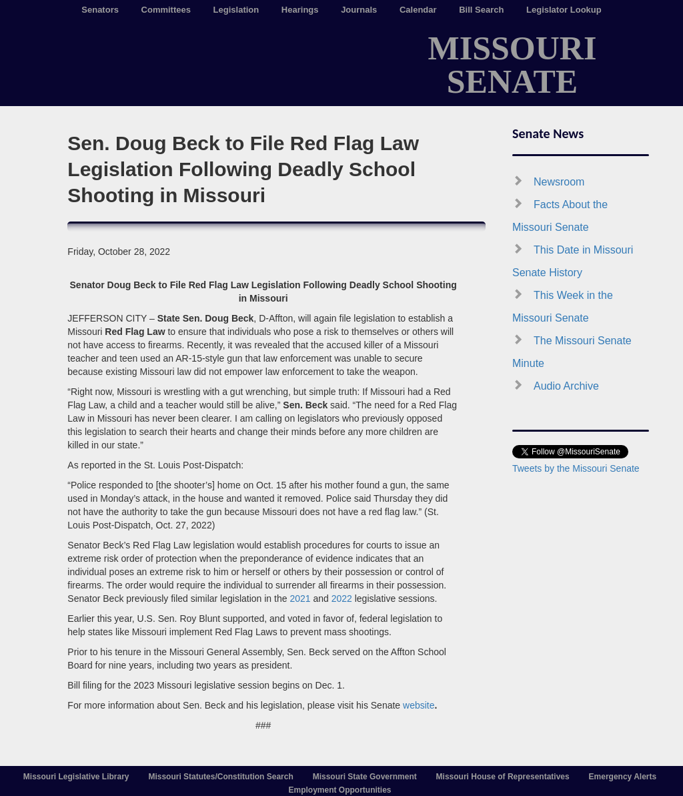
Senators (100, 10)
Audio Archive (566, 386)
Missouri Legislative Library (76, 776)
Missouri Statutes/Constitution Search (220, 776)
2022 (341, 598)
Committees (166, 10)
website (418, 705)
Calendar (418, 10)
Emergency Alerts (623, 776)
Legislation (236, 10)
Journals (359, 10)
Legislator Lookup (564, 10)
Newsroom (559, 181)
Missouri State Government (365, 776)
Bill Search (481, 10)
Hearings (300, 10)
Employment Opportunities (339, 790)
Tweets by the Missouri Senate (576, 468)
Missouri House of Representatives (503, 776)
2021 (299, 598)
